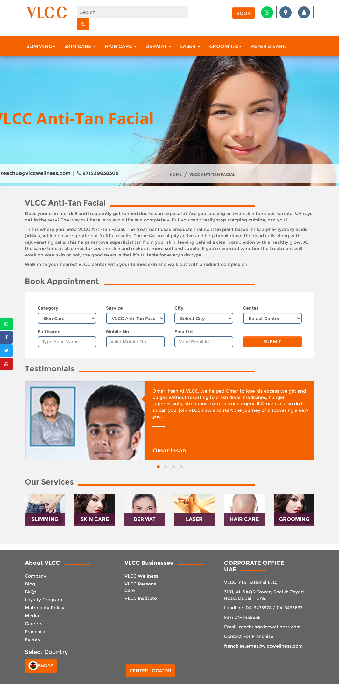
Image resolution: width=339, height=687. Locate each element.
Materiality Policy (44, 608)
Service (114, 308)
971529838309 (98, 173)
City (178, 308)
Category (48, 308)
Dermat (158, 46)
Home (176, 174)
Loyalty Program (43, 600)
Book (244, 13)
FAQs (30, 592)
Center (250, 308)
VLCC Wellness (141, 576)
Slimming (40, 46)
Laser (190, 46)
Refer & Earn (269, 46)
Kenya (40, 665)
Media (32, 616)
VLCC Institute (140, 598)
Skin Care (80, 46)
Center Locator (150, 671)
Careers (33, 624)
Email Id (183, 331)
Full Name (49, 331)
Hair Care (121, 46)
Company (35, 576)
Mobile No (117, 331)
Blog (30, 584)
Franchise (35, 631)
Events (32, 639)
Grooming (225, 46)
